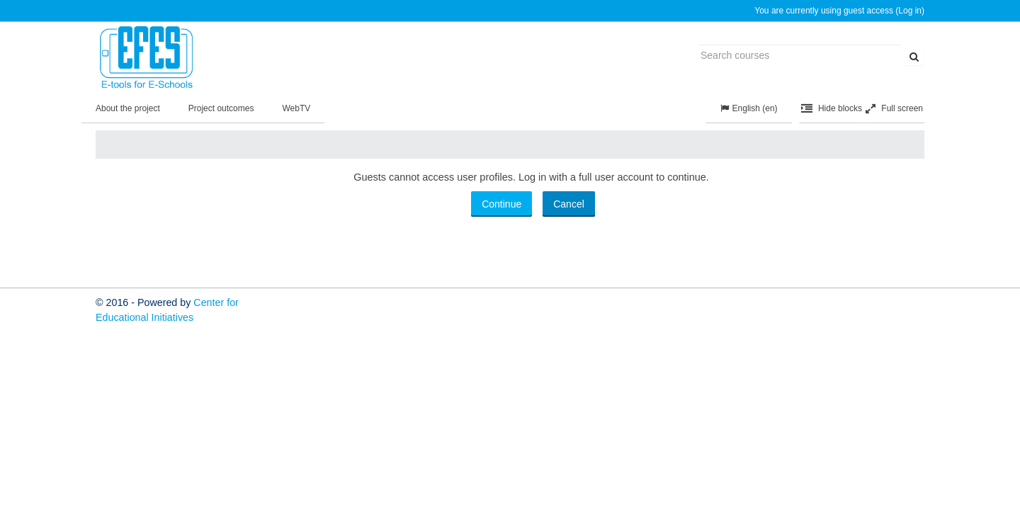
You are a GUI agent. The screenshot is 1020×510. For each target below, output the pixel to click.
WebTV (296, 108)
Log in (910, 11)
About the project (128, 108)
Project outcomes (221, 108)
